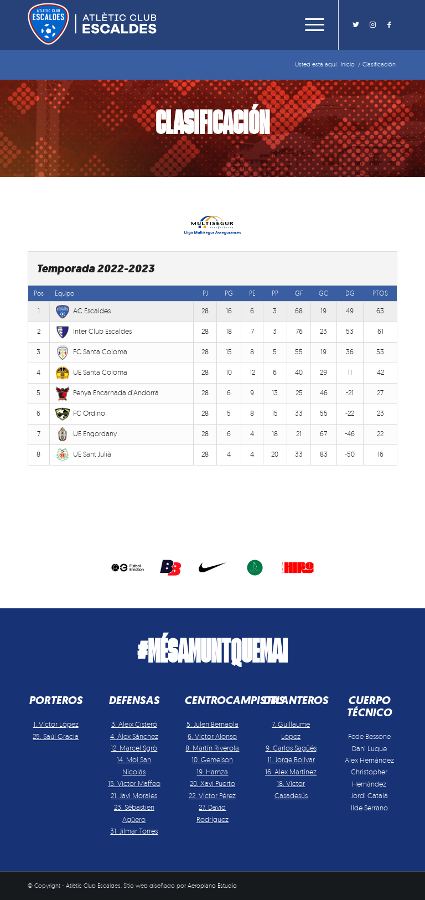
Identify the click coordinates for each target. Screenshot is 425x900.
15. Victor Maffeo (134, 783)
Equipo (64, 293)
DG (350, 293)
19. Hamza (212, 771)
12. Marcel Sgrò (134, 747)
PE (252, 293)
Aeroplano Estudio (212, 885)
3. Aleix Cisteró (134, 724)
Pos (39, 293)
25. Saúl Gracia (56, 736)
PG (229, 293)
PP (275, 293)
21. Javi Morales (134, 795)
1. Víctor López (56, 724)
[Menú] (311, 25)
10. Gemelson (212, 759)
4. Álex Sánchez (134, 736)
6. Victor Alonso (212, 736)
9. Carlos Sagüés (291, 747)
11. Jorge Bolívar (291, 759)
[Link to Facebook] (389, 24)
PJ (205, 293)
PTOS (380, 293)
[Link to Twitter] (356, 24)
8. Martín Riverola (212, 747)
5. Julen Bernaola (212, 724)
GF (299, 293)
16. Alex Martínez (291, 771)
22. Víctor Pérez (212, 795)
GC (323, 293)
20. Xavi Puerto (212, 783)
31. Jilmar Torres (134, 830)
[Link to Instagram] (372, 24)
